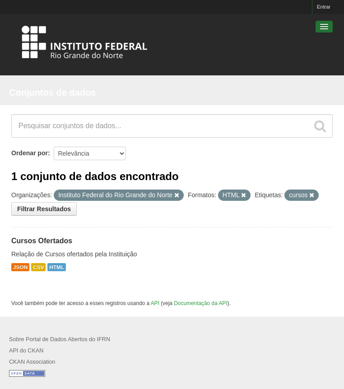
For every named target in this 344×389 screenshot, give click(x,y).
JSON (20, 267)
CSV (38, 267)
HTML (56, 267)
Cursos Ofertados (41, 241)
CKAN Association (32, 362)
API (155, 303)
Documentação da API (200, 303)
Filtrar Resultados (44, 209)
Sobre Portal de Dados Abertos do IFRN (59, 339)
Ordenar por (29, 153)
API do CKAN (26, 350)
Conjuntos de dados (52, 92)
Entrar (323, 6)
